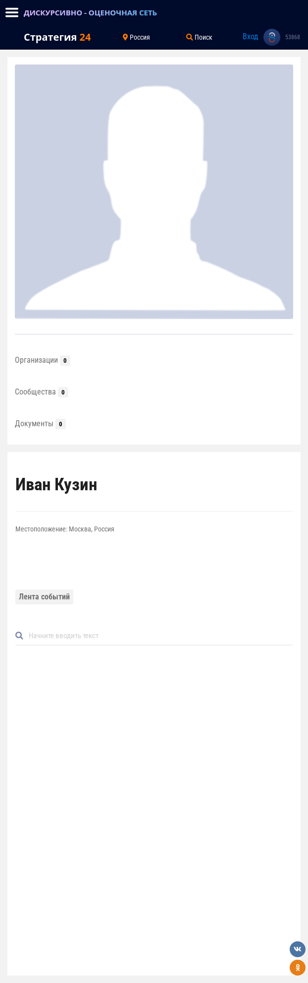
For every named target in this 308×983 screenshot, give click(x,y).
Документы (40, 423)
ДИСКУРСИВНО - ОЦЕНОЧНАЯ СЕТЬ (90, 12)
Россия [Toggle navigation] (136, 37)
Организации (42, 360)
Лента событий (44, 596)
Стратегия (57, 37)
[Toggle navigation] (12, 12)
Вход (250, 36)
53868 (292, 37)
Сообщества (41, 391)
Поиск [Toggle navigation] (199, 37)
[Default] (158, 636)
